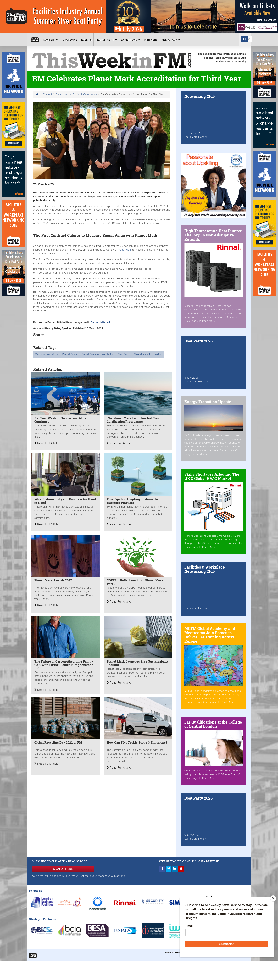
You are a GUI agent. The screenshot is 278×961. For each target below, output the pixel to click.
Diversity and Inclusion (147, 354)
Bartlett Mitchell (100, 322)
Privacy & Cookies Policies (230, 952)
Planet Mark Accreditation (97, 354)
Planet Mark (124, 249)
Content (50, 39)
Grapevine (70, 39)
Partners (150, 39)
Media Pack (171, 39)
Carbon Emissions (46, 354)
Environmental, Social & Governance (76, 94)
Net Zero (123, 354)
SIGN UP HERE (63, 869)
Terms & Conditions (198, 952)
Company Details (174, 952)
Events (86, 39)
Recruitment (106, 39)
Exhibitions (130, 39)
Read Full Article (46, 443)
